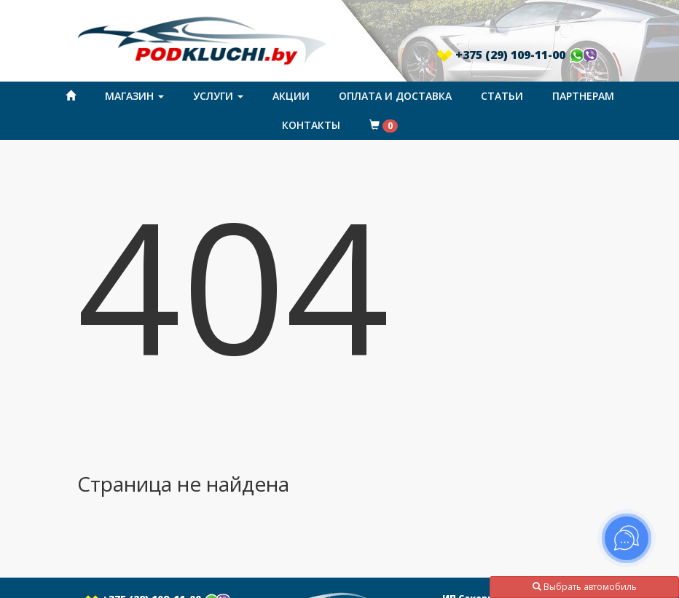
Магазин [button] (134, 96)
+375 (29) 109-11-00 (517, 55)
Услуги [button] (218, 96)
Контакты (311, 125)
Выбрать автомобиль (585, 587)
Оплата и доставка (395, 96)
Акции (291, 96)
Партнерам (583, 96)
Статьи (502, 96)
